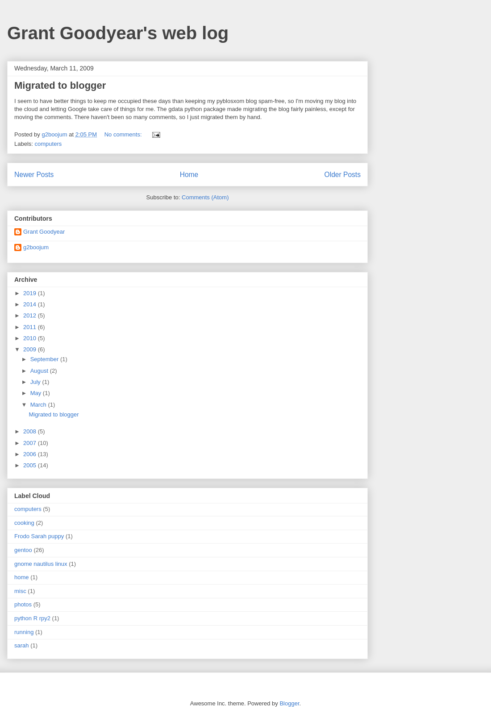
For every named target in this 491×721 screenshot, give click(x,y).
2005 (30, 465)
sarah (21, 645)
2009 (30, 349)
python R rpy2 (32, 618)
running (23, 632)
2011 (30, 327)
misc (20, 591)
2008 (30, 431)
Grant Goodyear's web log (118, 33)
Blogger (289, 703)
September (45, 359)
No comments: (123, 134)
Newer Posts (34, 174)
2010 (30, 338)
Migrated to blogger (60, 85)
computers (48, 143)
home (21, 577)
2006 (30, 454)
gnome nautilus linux (40, 563)
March (39, 404)
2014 (30, 304)
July (36, 382)
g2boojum (36, 247)
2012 (30, 315)
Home (189, 174)
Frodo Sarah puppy (39, 536)
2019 (30, 293)
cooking (24, 522)
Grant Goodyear (44, 231)
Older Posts (343, 174)
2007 (30, 443)
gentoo (23, 550)
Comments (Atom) (205, 197)
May (36, 393)
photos (23, 604)
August (40, 370)
